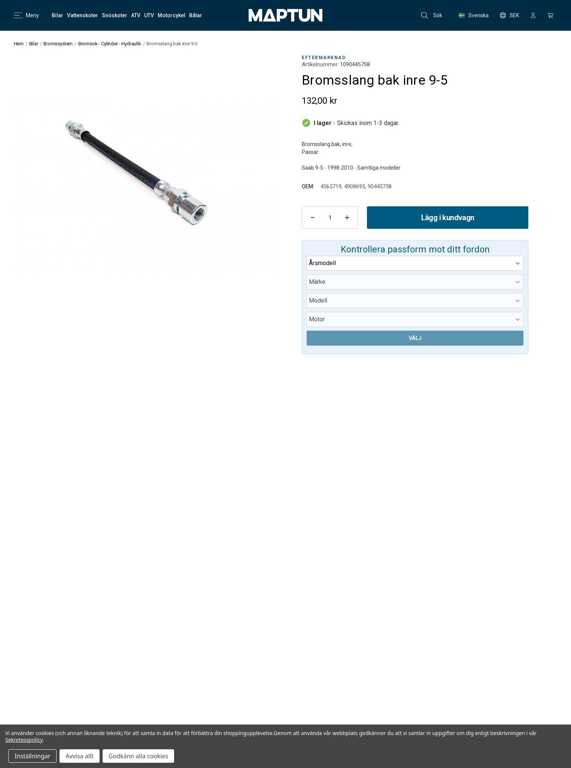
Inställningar (32, 756)
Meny (26, 15)
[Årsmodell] (415, 263)
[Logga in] (533, 15)
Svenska (474, 15)
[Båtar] (195, 15)
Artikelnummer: (320, 64)
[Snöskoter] (114, 15)
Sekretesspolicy (24, 739)
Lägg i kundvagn (447, 217)
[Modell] (415, 300)
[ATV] (135, 15)
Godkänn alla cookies (138, 756)
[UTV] (149, 15)
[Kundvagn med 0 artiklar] (550, 15)
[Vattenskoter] (82, 15)
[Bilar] (57, 15)
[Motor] (415, 319)
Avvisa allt (79, 756)
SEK (509, 15)
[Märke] (415, 281)
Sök (431, 15)
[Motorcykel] (171, 15)
